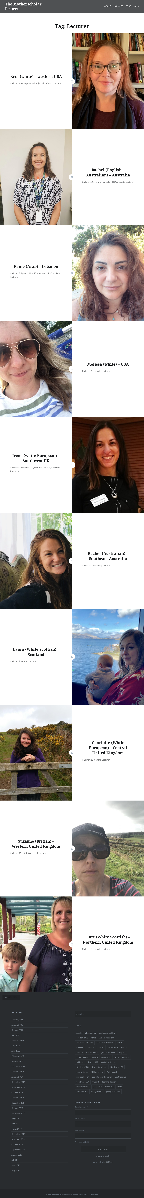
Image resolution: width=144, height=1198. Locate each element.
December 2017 (18, 1103)
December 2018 (18, 1082)
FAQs (128, 6)
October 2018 (17, 1092)
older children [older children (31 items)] (82, 1072)
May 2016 (15, 1170)
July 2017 (15, 1123)
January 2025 (17, 1025)
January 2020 (17, 1061)
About (108, 6)
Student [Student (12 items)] (95, 1082)
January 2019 (17, 1077)
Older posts (11, 997)
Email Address (81, 1107)
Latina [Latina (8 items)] (116, 1057)
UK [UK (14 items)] (94, 1087)
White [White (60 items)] (119, 1087)
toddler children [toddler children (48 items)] (83, 1087)
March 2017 (16, 1129)
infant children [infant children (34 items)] (82, 1057)
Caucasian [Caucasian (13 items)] (90, 1047)
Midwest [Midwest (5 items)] (80, 1062)
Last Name (79, 1130)
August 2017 (16, 1118)
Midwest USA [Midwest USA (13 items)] (92, 1062)
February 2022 (17, 1040)
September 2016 (18, 1149)
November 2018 (18, 1087)
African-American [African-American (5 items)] (106, 1038)
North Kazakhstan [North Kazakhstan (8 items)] (99, 1067)
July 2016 (15, 1160)
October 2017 (17, 1108)
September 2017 (18, 1113)
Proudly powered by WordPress (58, 1194)
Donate (119, 6)
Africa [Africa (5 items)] (93, 1038)
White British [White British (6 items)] (82, 1091)
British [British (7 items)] (119, 1042)
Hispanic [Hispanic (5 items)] (122, 1052)
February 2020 (17, 1056)
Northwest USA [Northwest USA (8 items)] (116, 1067)
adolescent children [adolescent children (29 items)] (107, 1033)
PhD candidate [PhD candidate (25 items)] (97, 1072)
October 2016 (17, 1144)
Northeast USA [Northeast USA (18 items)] (82, 1067)
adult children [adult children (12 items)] (82, 1038)
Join (136, 6)
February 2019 (17, 1071)
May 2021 (15, 1046)
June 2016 (15, 1165)
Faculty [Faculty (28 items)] (79, 1052)
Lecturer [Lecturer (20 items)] (125, 1057)
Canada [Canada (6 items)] (79, 1047)
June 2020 (15, 1051)
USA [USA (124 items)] (100, 1087)
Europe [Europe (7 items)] (124, 1047)
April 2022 (15, 1035)
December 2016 (18, 1134)
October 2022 (17, 1030)
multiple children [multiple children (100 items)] (108, 1062)
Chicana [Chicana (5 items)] (101, 1047)
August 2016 (16, 1155)
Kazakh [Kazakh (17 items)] (95, 1057)
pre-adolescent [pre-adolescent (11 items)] (82, 1077)
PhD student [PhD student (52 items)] (112, 1072)
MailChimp (107, 1162)
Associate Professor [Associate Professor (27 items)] (104, 1042)
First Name (80, 1118)
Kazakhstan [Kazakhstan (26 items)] (105, 1057)
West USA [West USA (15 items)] (109, 1087)
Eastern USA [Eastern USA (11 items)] (113, 1047)
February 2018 (17, 1097)
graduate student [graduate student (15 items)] (108, 1052)
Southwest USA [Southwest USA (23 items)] (82, 1082)
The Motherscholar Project (23, 6)
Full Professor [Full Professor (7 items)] (92, 1052)
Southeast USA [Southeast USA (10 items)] (121, 1077)
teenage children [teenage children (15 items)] (109, 1082)
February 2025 (17, 1020)
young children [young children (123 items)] (97, 1091)
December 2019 (18, 1066)
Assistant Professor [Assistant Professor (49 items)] (84, 1042)
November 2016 (18, 1139)
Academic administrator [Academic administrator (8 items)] (86, 1033)
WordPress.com (91, 1194)
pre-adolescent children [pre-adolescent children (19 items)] (102, 1077)
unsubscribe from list (103, 1156)
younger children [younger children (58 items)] (113, 1091)
